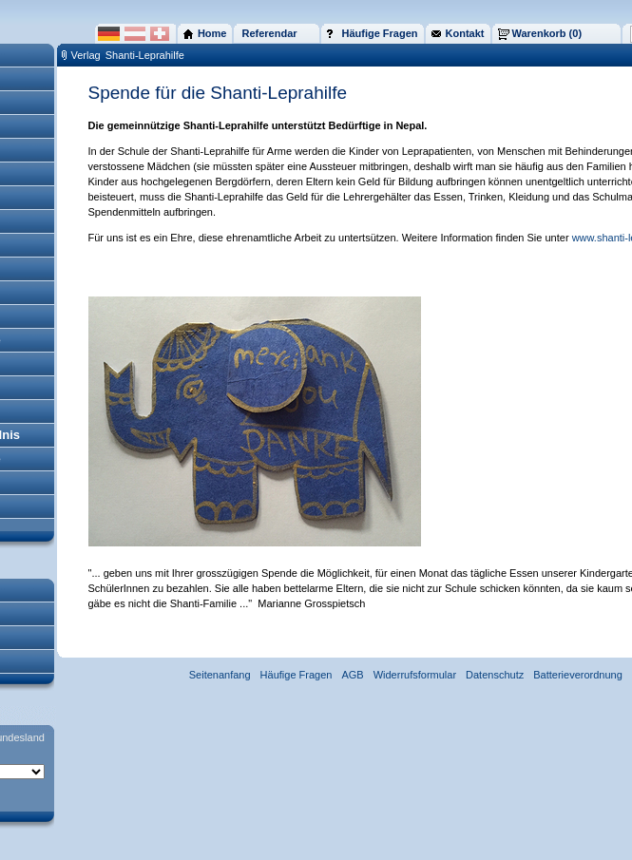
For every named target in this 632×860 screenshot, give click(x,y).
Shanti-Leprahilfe (144, 55)
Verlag (86, 55)
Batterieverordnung (577, 674)
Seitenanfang (220, 674)
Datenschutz (495, 674)
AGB (352, 674)
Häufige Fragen (296, 674)
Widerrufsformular (414, 674)
